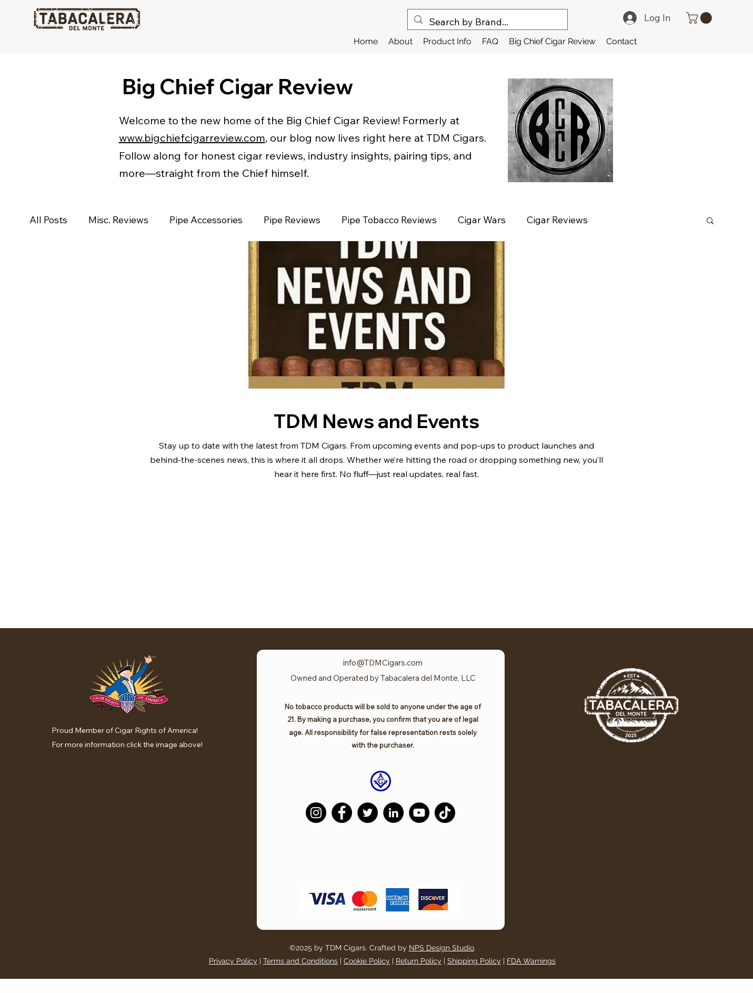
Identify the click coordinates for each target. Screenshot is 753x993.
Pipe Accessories (206, 220)
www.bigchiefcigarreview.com (192, 137)
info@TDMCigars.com (383, 663)
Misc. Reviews (118, 220)
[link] (700, 18)
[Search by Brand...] (487, 22)
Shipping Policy (474, 961)
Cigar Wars (482, 220)
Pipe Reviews (292, 220)
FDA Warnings (531, 961)
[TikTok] (445, 812)
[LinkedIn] (393, 812)
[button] (447, 41)
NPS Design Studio (441, 948)
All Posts (48, 220)
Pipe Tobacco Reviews (389, 220)
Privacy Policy (233, 961)
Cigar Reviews (557, 220)
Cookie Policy (367, 961)
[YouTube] (419, 812)
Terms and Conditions (300, 961)
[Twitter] (367, 812)
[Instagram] (316, 812)
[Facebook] (342, 812)
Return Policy (418, 961)
